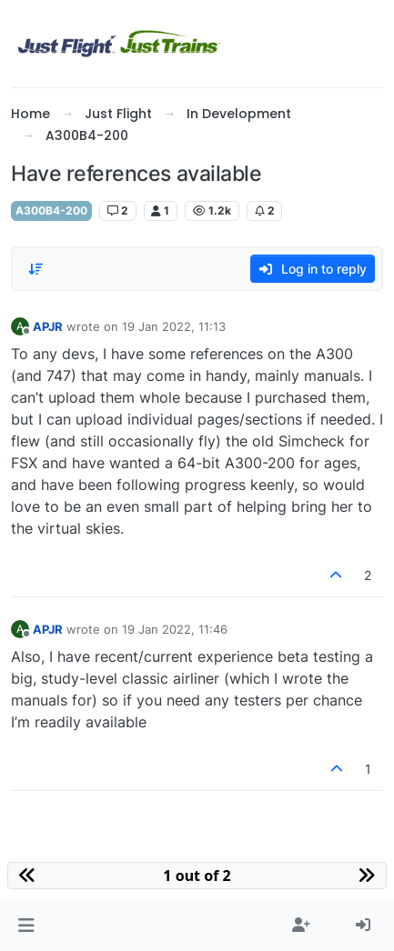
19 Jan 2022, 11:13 (174, 326)
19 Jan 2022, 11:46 (174, 629)
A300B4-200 (51, 210)
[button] (26, 925)
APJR (48, 326)
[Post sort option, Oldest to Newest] (35, 269)
